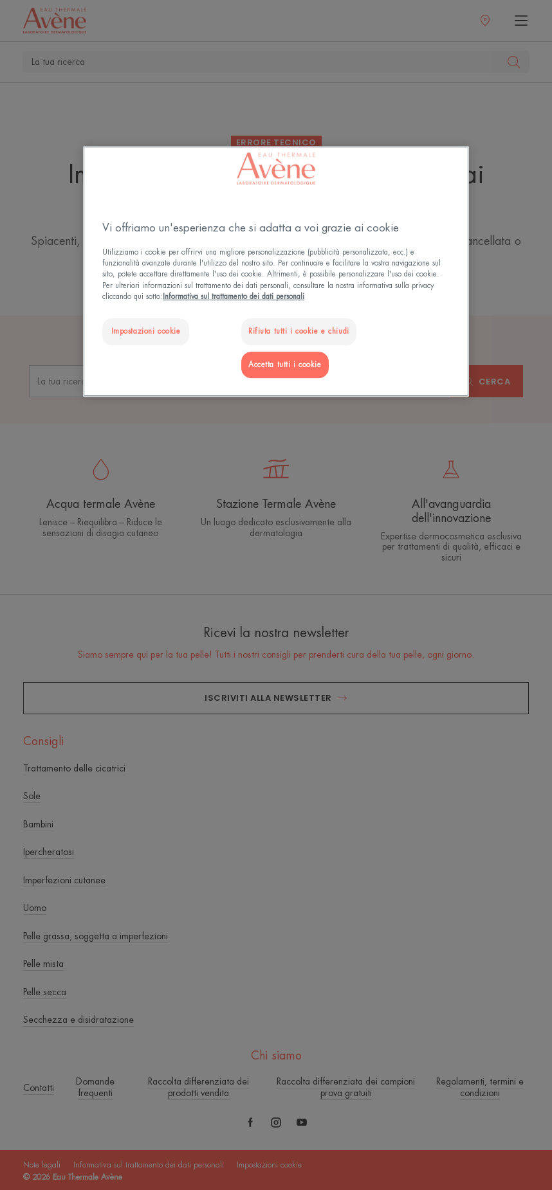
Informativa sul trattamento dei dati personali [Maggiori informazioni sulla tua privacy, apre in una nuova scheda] (233, 296)
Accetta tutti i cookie (285, 364)
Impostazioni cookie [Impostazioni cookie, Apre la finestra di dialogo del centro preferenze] (146, 331)
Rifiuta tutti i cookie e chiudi (298, 331)
